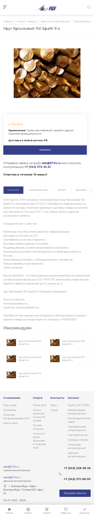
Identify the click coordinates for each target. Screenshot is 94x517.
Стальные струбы (78, 439)
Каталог (73, 397)
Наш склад (10, 405)
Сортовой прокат (78, 434)
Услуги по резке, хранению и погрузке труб (39, 440)
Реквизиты (9, 410)
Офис (53, 405)
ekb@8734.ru (11, 466)
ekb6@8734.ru (11, 477)
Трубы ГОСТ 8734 (78, 405)
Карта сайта (10, 423)
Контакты (57, 397)
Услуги (37, 397)
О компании (11, 397)
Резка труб (39, 405)
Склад (54, 410)
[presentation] (91, 190)
